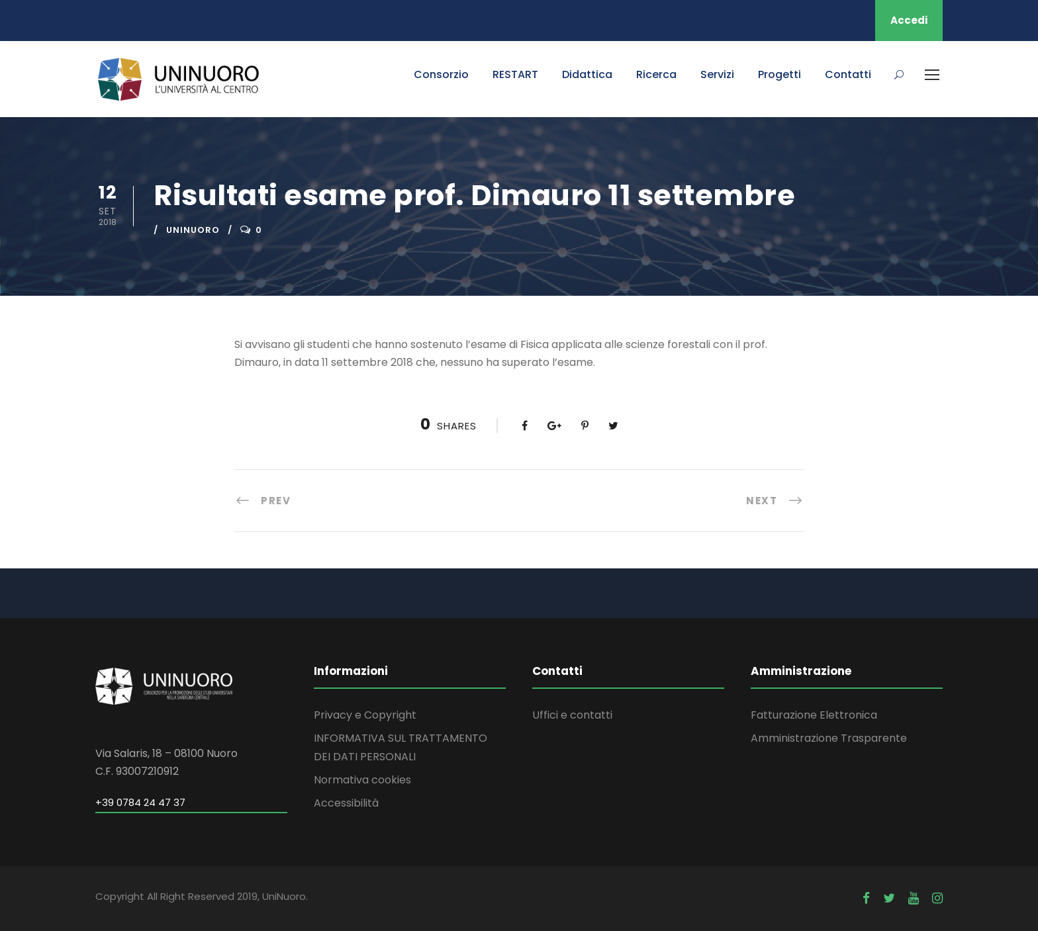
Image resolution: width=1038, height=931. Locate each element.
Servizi (717, 74)
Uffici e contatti (572, 715)
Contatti (848, 74)
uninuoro (193, 230)
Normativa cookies (362, 779)
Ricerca (656, 74)
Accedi (908, 20)
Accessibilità (346, 803)
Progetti (779, 74)
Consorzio (441, 74)
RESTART (515, 74)
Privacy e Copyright (365, 715)
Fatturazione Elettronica (814, 715)
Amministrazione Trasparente (829, 738)
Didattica (587, 74)
